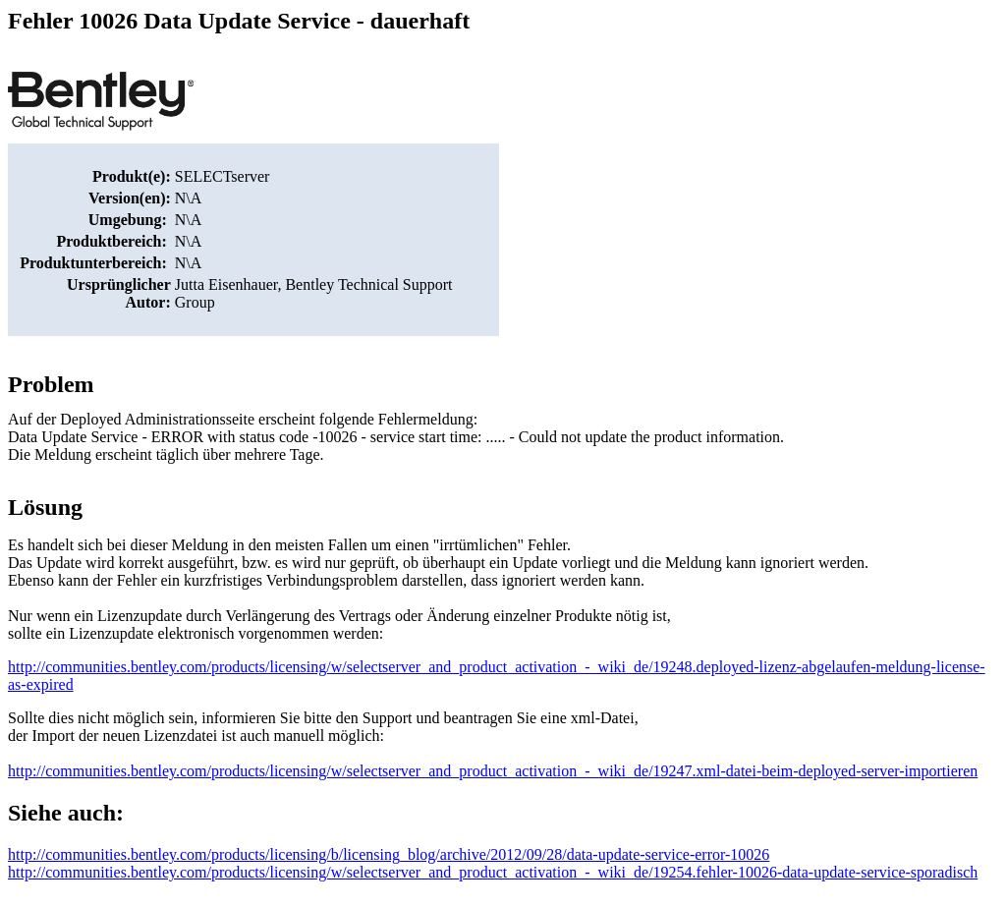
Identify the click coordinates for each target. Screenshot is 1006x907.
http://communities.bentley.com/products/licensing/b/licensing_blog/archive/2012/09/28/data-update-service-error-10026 (388, 854)
